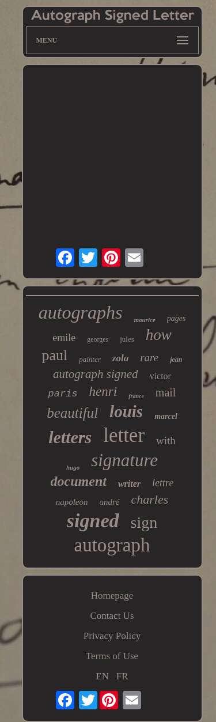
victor (160, 376)
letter (124, 435)
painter (90, 359)
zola (120, 358)
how (159, 334)
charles (150, 499)
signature (124, 460)
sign (144, 522)
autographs (81, 312)
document (79, 481)
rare (149, 357)
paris (63, 393)
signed (93, 520)
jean (176, 360)
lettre (162, 483)
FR (122, 676)
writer (129, 484)
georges (97, 339)
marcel (165, 416)
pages (176, 318)
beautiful (72, 413)
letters (70, 437)
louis (126, 411)
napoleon (72, 501)
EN (102, 676)
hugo (72, 467)
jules (127, 339)
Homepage (112, 595)
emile (63, 337)
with (166, 440)
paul (54, 355)
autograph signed (95, 374)
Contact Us (112, 615)
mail (166, 392)
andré (110, 501)
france (136, 396)
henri (103, 391)
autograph (112, 545)
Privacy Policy (112, 635)
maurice (144, 319)
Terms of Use (112, 656)
